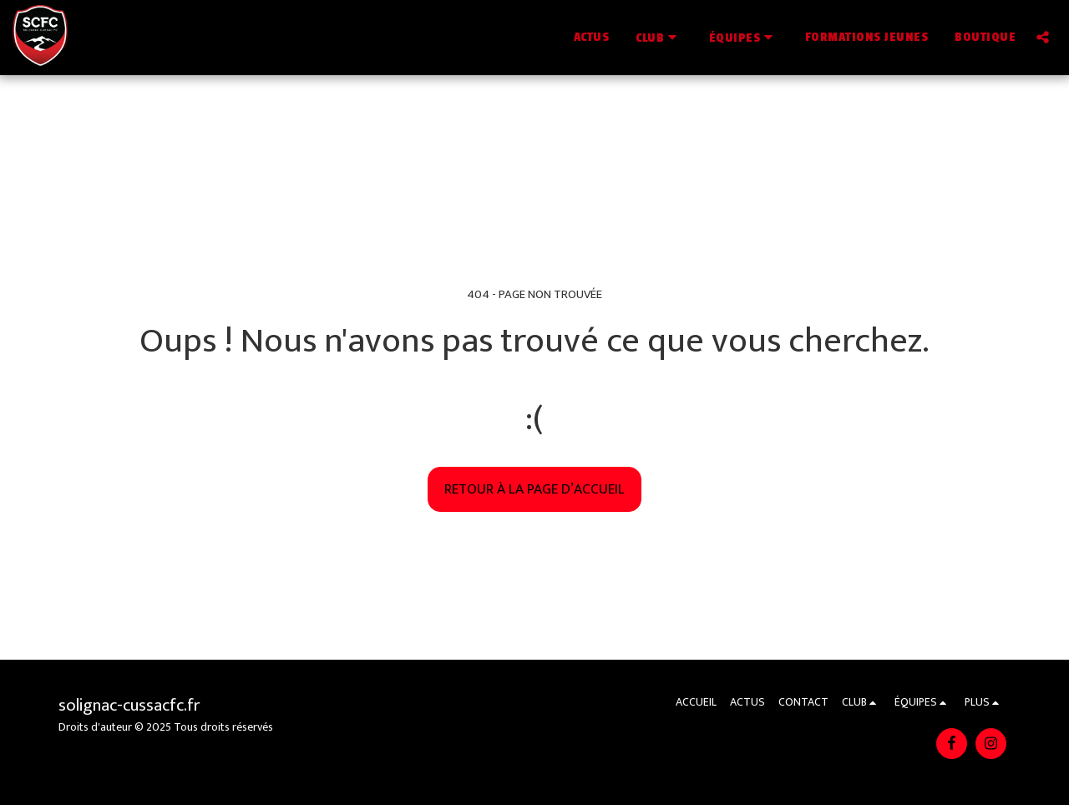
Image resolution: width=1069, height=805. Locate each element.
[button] (659, 37)
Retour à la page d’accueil (534, 489)
